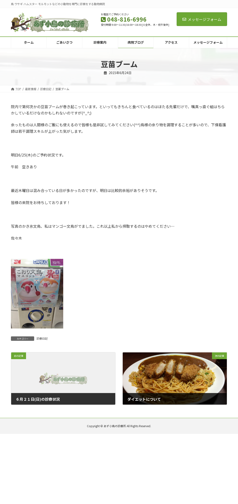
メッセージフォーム (201, 19)
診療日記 (42, 338)
